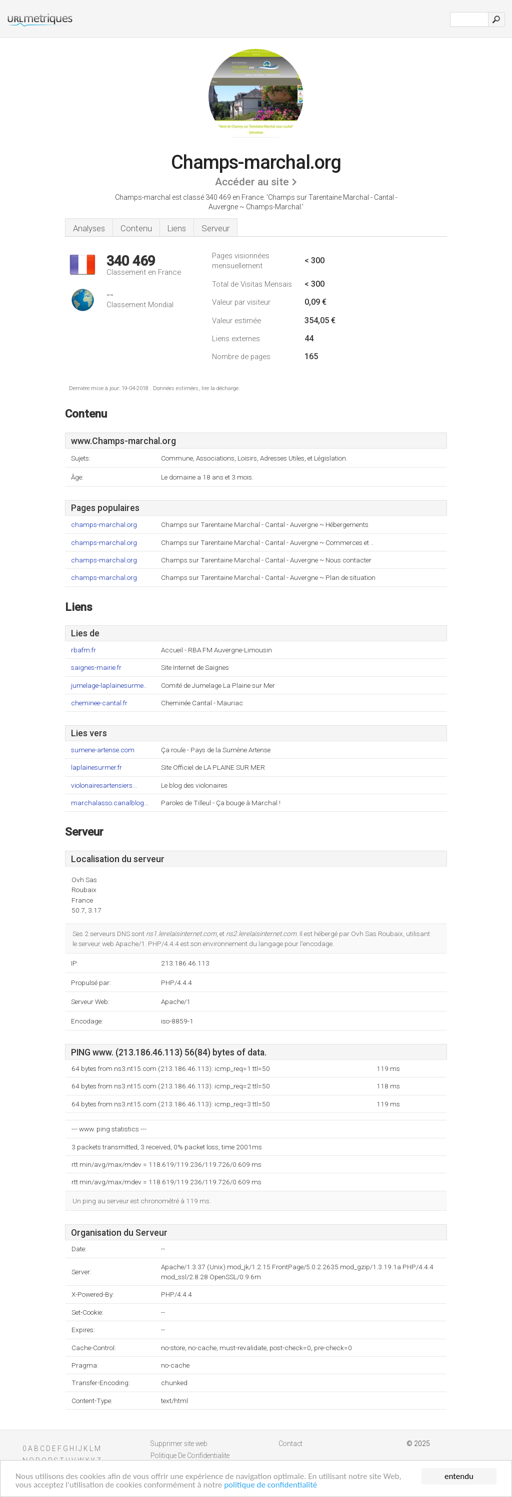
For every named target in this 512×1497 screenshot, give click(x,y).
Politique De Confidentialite (190, 1456)
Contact (290, 1444)
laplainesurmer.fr (96, 767)
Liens (177, 228)
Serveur (216, 228)
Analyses (89, 228)
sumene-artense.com (102, 750)
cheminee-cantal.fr (99, 703)
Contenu (136, 228)
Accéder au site (252, 182)
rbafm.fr (83, 650)
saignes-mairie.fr (96, 667)
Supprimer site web (179, 1444)
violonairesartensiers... (104, 785)
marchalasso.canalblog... (109, 803)
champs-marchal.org (104, 524)
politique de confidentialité (270, 1485)
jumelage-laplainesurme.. (108, 685)
